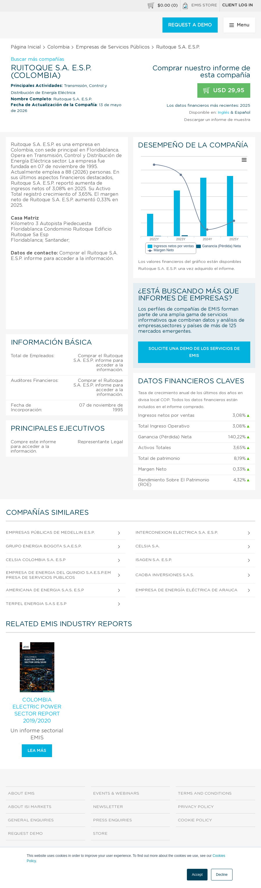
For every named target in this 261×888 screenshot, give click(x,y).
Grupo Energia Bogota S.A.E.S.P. (44, 546)
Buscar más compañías (37, 59)
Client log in (237, 5)
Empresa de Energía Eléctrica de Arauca (186, 590)
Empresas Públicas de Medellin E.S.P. (50, 533)
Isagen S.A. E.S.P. (153, 560)
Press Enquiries (112, 820)
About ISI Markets (29, 807)
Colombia (58, 47)
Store (100, 834)
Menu (239, 25)
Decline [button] (222, 875)
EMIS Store (200, 6)
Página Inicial (26, 47)
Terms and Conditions (205, 793)
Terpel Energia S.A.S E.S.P (36, 604)
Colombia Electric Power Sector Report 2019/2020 (36, 710)
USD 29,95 (223, 91)
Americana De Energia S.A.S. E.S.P (45, 590)
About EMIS (21, 793)
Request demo (25, 834)
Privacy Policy (196, 807)
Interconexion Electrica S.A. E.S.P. (176, 533)
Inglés (223, 113)
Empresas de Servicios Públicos (113, 47)
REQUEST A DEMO (190, 25)
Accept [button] (197, 875)
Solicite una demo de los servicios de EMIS (194, 352)
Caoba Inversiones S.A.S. (164, 575)
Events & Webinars (116, 793)
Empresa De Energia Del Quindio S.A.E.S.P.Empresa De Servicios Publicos (58, 575)
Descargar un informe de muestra (217, 120)
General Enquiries (31, 820)
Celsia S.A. (147, 546)
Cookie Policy (195, 820)
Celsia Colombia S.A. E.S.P (36, 560)
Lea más (37, 751)
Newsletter (108, 807)
